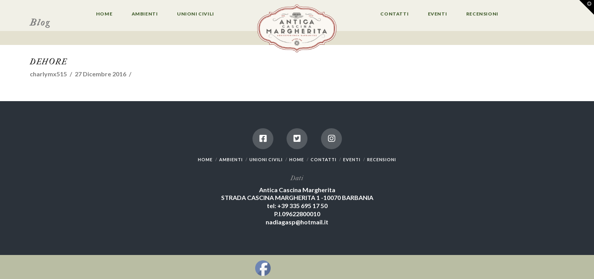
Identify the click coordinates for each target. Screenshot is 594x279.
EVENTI (352, 159)
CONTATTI (323, 159)
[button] (586, 7)
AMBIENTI (231, 159)
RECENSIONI (381, 159)
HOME (205, 159)
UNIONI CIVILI (266, 159)
